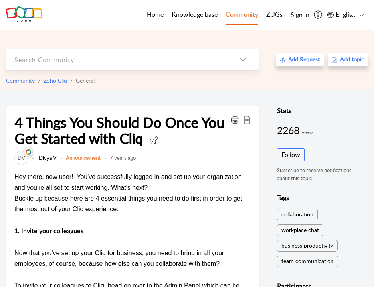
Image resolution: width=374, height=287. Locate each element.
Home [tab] (155, 14)
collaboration (297, 214)
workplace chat (300, 230)
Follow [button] (290, 154)
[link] (21, 157)
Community (20, 80)
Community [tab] (242, 14)
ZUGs (274, 14)
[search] (116, 59)
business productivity (307, 245)
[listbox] (243, 59)
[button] (235, 119)
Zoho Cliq (55, 80)
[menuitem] (300, 15)
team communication (307, 261)
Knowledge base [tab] (195, 14)
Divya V (47, 157)
